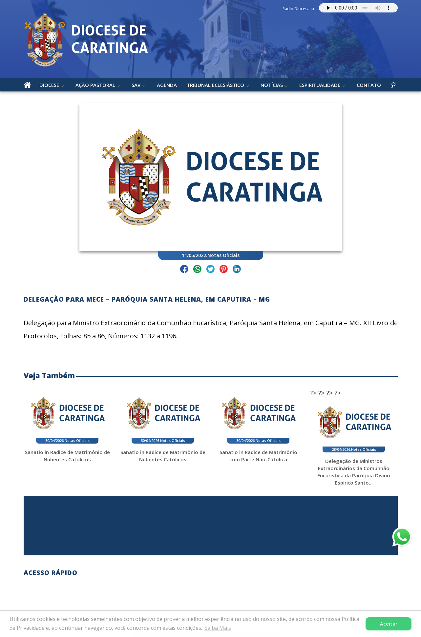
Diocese (49, 85)
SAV (136, 85)
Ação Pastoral (95, 85)
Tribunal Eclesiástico (215, 85)
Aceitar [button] (388, 624)
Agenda (167, 85)
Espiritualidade (319, 85)
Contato (369, 85)
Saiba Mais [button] (217, 627)
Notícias (272, 85)
